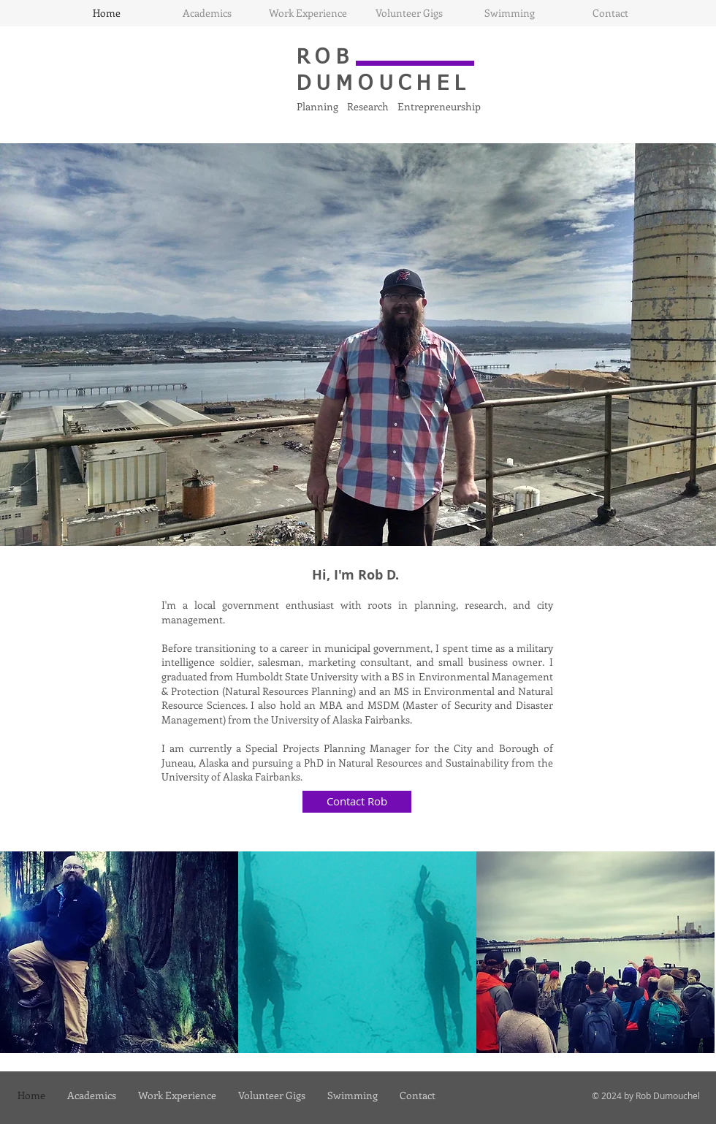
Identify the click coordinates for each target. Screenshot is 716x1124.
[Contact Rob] (356, 802)
